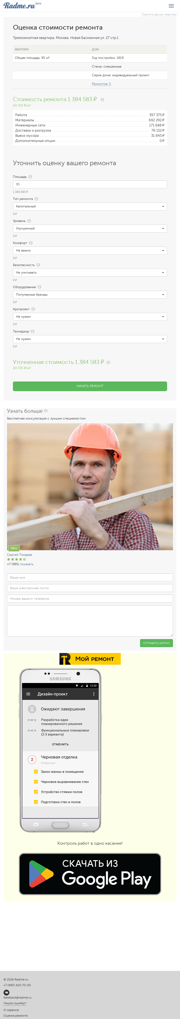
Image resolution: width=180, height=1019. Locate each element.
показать (27, 564)
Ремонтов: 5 (101, 84)
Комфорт (20, 243)
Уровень (19, 221)
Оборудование (24, 287)
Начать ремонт (90, 386)
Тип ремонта (23, 199)
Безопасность (24, 265)
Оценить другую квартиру (159, 14)
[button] (90, 206)
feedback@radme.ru (17, 997)
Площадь (20, 177)
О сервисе (11, 1010)
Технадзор (21, 331)
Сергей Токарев (19, 555)
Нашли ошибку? (15, 1003)
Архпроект (21, 309)
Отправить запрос (156, 643)
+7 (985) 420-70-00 (17, 985)
